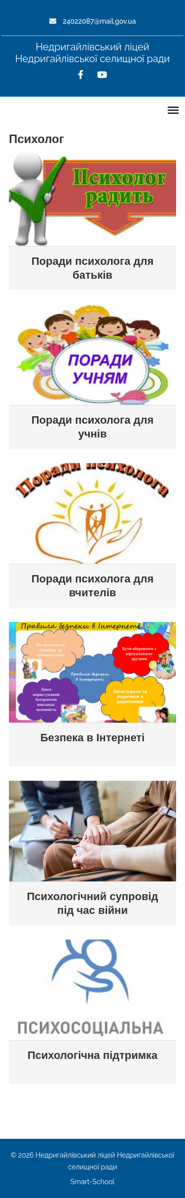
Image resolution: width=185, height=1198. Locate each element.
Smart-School (92, 1182)
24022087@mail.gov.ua (92, 21)
